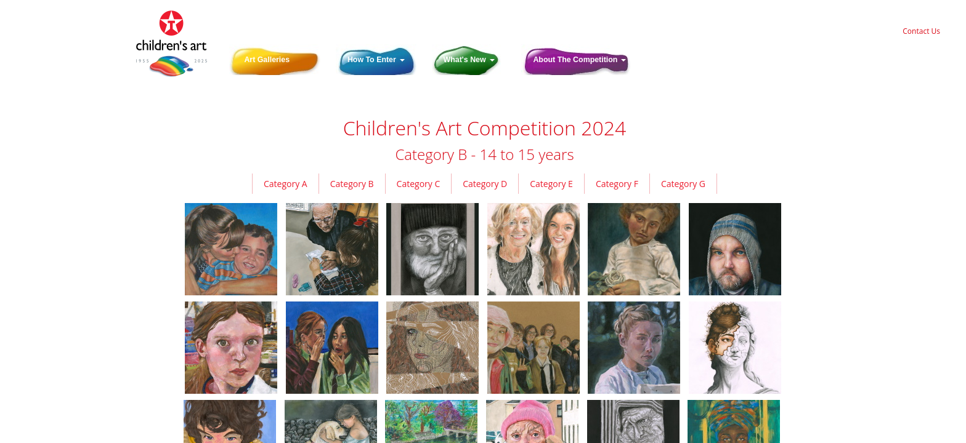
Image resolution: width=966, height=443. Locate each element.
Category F (617, 184)
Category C (418, 184)
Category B (352, 184)
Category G (683, 184)
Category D (485, 184)
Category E (551, 184)
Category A (285, 184)
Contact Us (921, 31)
